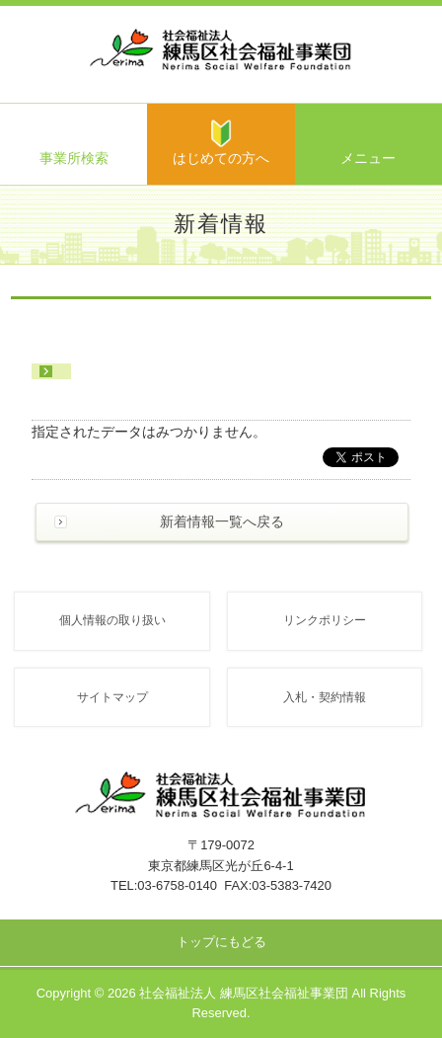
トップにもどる (221, 941)
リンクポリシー (324, 619)
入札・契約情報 (324, 696)
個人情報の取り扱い (112, 619)
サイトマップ (112, 696)
